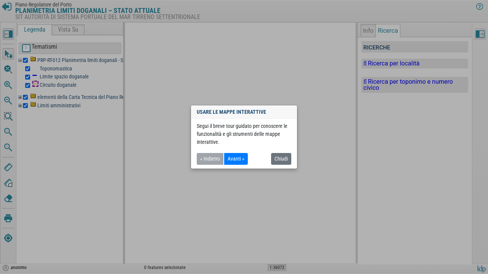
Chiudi (281, 159)
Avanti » (236, 159)
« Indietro (210, 159)
